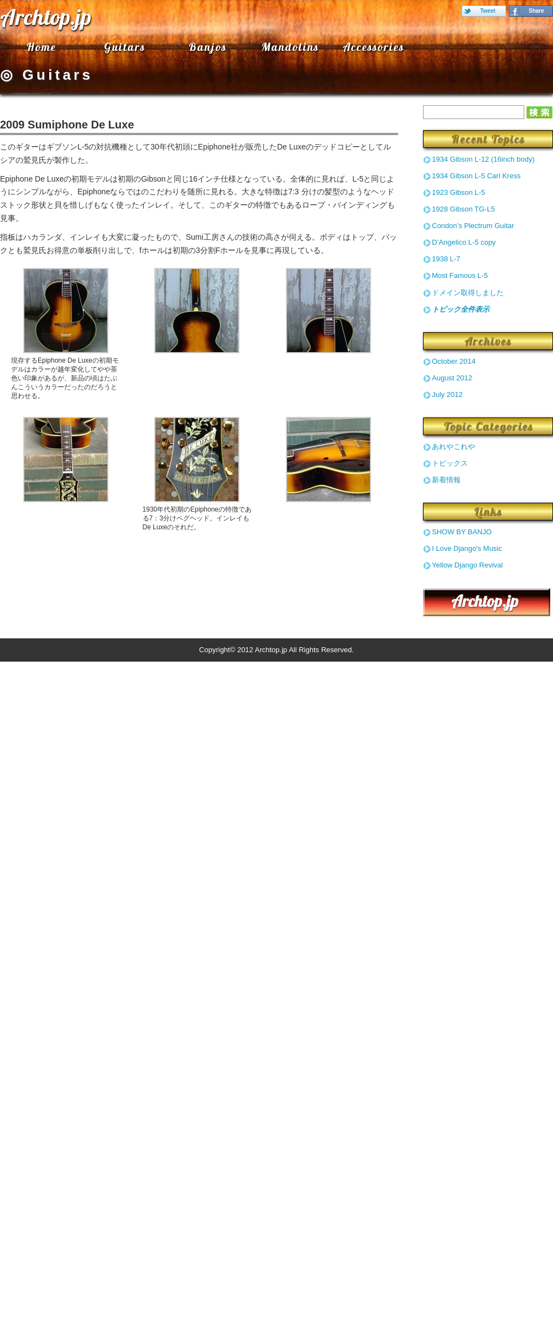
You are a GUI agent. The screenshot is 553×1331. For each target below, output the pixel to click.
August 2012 (452, 378)
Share (536, 11)
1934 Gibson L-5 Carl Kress (476, 176)
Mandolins (290, 47)
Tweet (487, 11)
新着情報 (446, 480)
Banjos (208, 47)
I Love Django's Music (467, 548)
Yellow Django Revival (467, 565)
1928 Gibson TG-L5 (463, 209)
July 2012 (447, 394)
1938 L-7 (446, 259)
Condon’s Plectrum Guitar (473, 225)
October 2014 (454, 361)
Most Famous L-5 (460, 275)
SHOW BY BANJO (462, 532)
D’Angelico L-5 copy (464, 242)
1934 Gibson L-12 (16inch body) (483, 159)
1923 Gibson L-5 (458, 192)
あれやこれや (453, 446)
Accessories (373, 47)
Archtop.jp (45, 16)
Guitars (124, 47)
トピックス (450, 463)
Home (41, 47)
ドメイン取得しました (468, 292)
